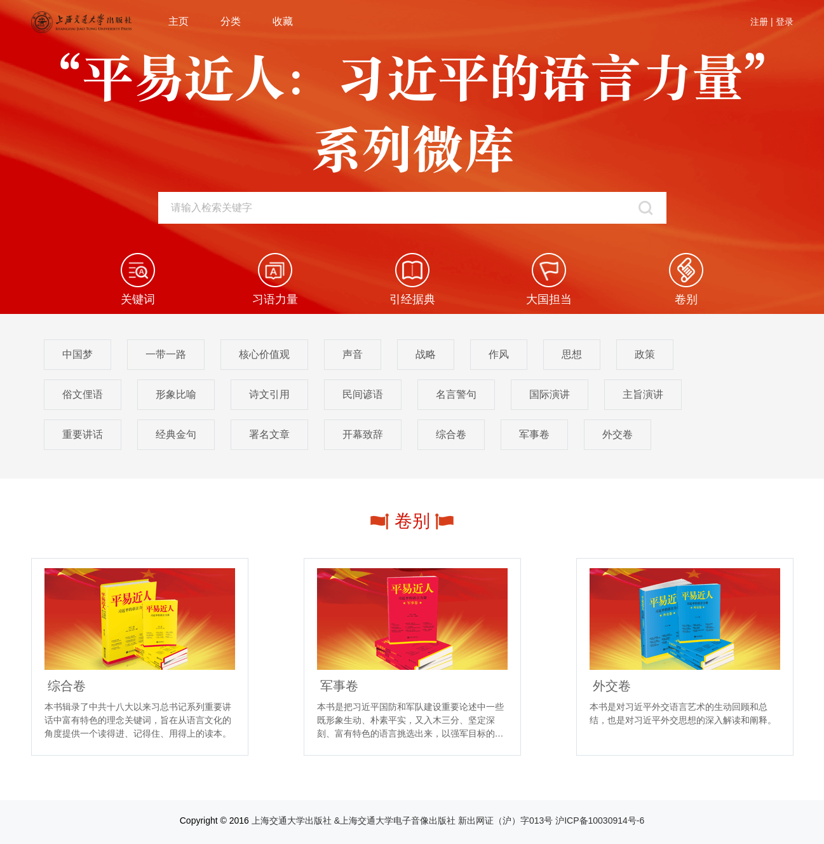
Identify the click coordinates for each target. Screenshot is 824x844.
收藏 (283, 21)
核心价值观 (264, 354)
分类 (230, 21)
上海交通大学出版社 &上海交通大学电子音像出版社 (354, 820)
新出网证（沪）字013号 (505, 820)
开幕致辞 (362, 434)
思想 (572, 354)
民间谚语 (362, 394)
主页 (178, 21)
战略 (425, 354)
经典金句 (176, 434)
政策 (645, 354)
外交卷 (617, 434)
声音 (352, 354)
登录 (785, 22)
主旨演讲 (643, 394)
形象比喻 (176, 394)
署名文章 (269, 434)
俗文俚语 (82, 394)
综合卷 (451, 434)
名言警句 (456, 394)
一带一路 (165, 354)
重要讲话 (82, 434)
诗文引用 (269, 394)
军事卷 (534, 434)
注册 (759, 22)
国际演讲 (549, 394)
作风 (499, 354)
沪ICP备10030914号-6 (599, 820)
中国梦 (77, 354)
